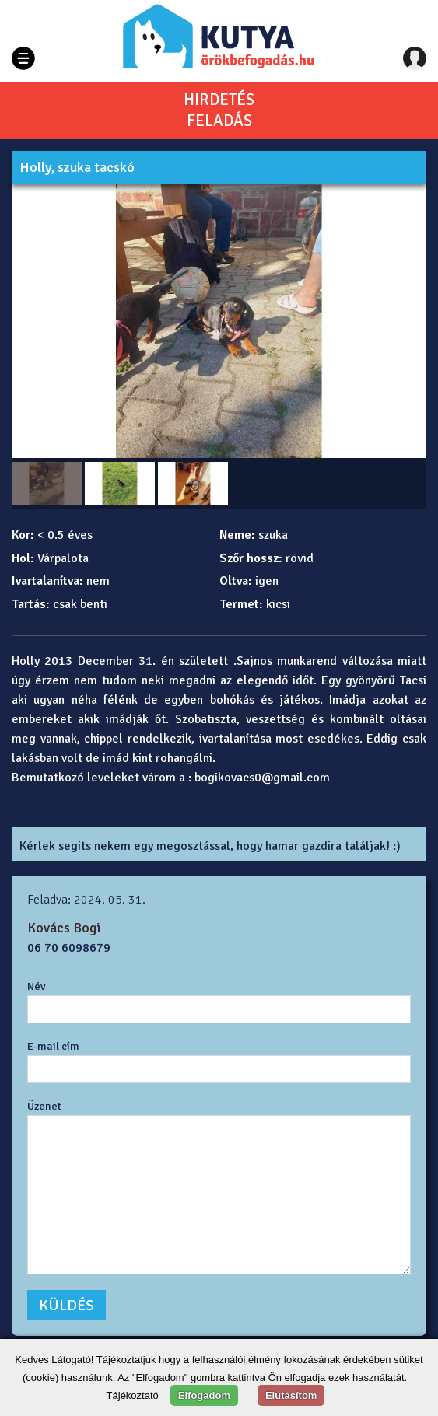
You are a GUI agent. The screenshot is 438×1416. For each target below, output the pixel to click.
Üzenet (44, 1106)
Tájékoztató (133, 1395)
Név (36, 986)
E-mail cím (53, 1046)
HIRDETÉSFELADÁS (219, 110)
